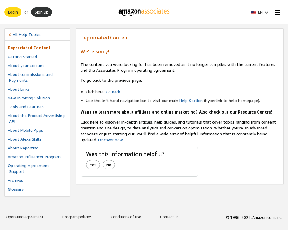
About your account (26, 65)
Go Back (113, 91)
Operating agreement (24, 216)
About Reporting (23, 147)
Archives (15, 180)
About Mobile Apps (25, 130)
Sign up (41, 11)
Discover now (110, 139)
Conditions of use (126, 216)
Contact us (169, 216)
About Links (19, 88)
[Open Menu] (276, 12)
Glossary (16, 188)
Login (13, 11)
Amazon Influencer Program (34, 156)
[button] (260, 12)
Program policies (77, 216)
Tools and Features (26, 106)
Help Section (191, 100)
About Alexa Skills (24, 138)
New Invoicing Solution (29, 97)
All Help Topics (27, 34)
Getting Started (22, 56)
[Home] (144, 12)
